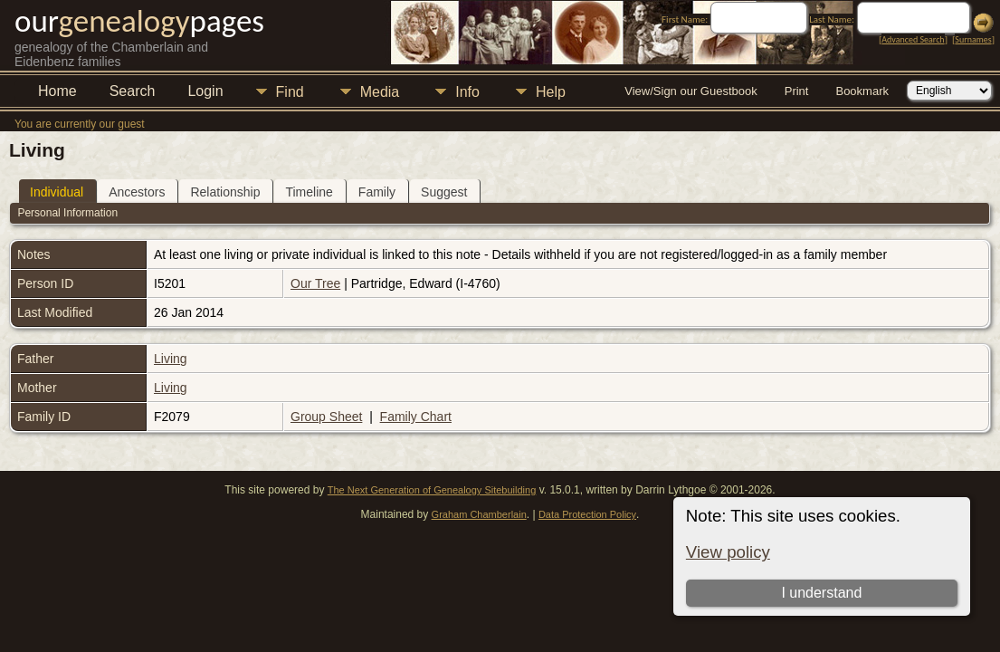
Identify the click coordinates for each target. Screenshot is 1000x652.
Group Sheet (326, 416)
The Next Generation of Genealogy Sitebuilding (432, 489)
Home (57, 91)
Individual (56, 192)
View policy (728, 551)
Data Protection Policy (587, 514)
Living (170, 358)
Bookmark (862, 91)
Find (290, 92)
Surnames (973, 39)
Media (380, 92)
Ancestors (137, 192)
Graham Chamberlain (479, 514)
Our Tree (315, 283)
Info (467, 92)
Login (205, 91)
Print (797, 91)
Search (133, 91)
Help (551, 92)
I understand (821, 592)
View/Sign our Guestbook (690, 91)
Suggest (444, 192)
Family (376, 192)
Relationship (225, 192)
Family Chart (416, 416)
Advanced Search (912, 39)
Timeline (308, 192)
